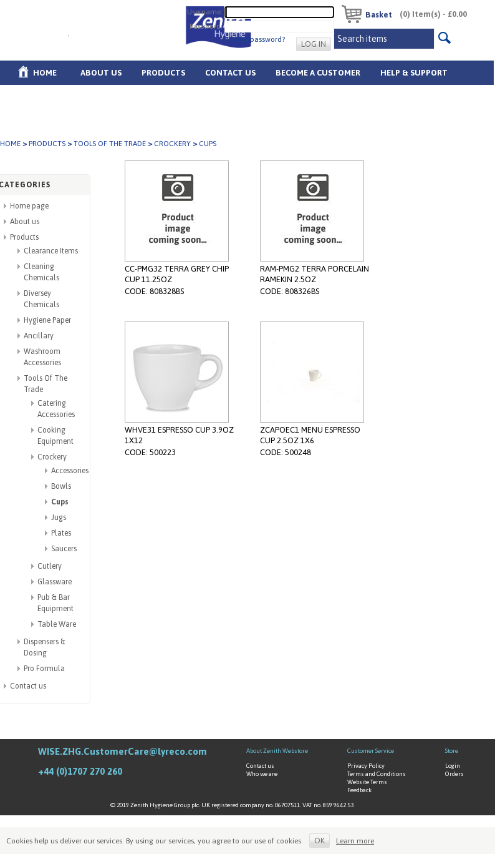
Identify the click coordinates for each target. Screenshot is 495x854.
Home (45, 72)
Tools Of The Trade (110, 143)
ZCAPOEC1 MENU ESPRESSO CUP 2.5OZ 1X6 (310, 435)
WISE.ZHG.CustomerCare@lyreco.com (122, 751)
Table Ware (56, 624)
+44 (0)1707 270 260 (80, 771)
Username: (205, 11)
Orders (454, 773)
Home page (29, 206)
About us (101, 72)
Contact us (28, 686)
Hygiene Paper (47, 320)
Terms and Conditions (376, 773)
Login (452, 765)
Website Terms (367, 781)
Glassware (54, 581)
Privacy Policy (366, 765)
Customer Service (370, 750)
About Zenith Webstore (277, 750)
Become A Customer (318, 72)
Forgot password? (255, 39)
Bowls (61, 486)
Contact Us (230, 72)
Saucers (64, 548)
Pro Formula (44, 668)
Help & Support (414, 72)
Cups (60, 502)
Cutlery (49, 566)
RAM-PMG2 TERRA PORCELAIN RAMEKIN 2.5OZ (314, 274)
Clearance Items (51, 251)
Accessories (70, 470)
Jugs (58, 517)
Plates (61, 533)
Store (451, 750)
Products (163, 72)
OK (319, 840)
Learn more (355, 841)
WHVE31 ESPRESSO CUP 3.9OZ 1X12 (179, 435)
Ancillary (39, 335)
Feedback (359, 790)
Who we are (261, 773)
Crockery (172, 143)
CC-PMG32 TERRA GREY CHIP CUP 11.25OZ (177, 274)
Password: (206, 25)
